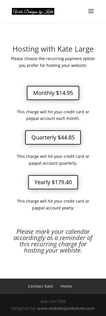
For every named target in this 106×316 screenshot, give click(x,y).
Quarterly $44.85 (53, 137)
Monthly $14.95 (53, 93)
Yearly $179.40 (53, 182)
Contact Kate (40, 286)
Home (66, 286)
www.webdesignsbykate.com (66, 308)
